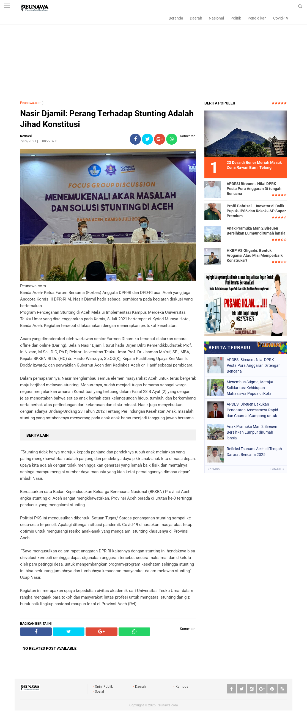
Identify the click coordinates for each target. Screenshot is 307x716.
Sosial (99, 691)
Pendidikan (257, 18)
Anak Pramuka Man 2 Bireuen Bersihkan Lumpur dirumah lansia (256, 230)
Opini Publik (104, 687)
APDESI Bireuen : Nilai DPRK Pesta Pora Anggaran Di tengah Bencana (254, 188)
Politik (236, 18)
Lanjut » (277, 469)
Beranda (176, 18)
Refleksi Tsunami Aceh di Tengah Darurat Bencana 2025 (254, 452)
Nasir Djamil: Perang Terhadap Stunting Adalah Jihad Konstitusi (107, 119)
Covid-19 (280, 18)
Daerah (196, 18)
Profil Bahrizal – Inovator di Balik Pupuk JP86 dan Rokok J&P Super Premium (256, 211)
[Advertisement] (153, 56)
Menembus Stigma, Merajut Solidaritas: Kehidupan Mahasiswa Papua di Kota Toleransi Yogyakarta (250, 388)
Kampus (182, 687)
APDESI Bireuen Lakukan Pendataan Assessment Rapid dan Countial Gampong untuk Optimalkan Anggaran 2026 (252, 410)
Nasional (216, 18)
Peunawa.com (31, 103)
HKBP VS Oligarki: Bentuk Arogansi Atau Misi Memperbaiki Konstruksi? (255, 255)
